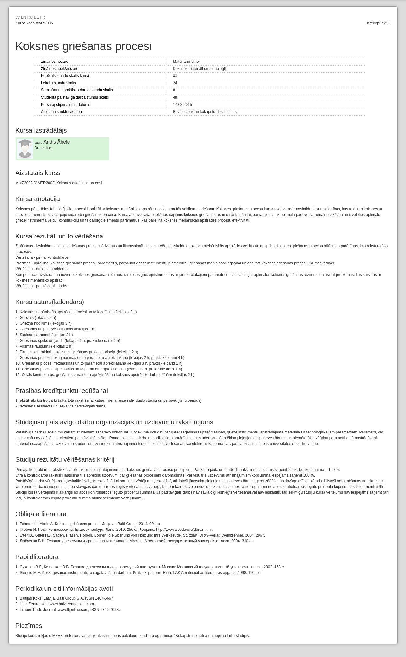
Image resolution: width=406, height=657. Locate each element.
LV (18, 17)
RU (30, 17)
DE (36, 17)
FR (42, 17)
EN (23, 17)
